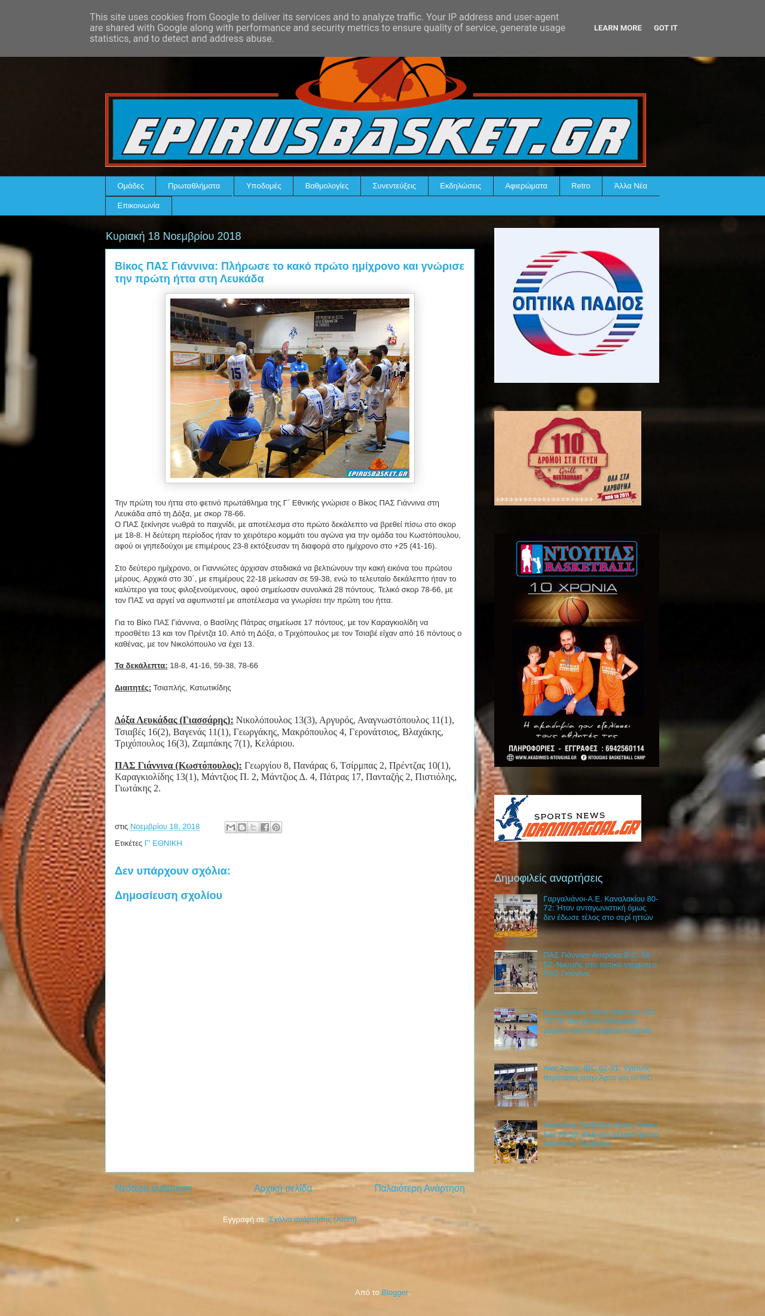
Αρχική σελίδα (283, 1188)
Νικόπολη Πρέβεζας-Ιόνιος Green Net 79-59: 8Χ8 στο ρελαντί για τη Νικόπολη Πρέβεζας (601, 1134)
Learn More (618, 27)
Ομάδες (131, 185)
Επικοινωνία (139, 205)
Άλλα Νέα (630, 185)
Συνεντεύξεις (395, 185)
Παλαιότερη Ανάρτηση (419, 1188)
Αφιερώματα (526, 185)
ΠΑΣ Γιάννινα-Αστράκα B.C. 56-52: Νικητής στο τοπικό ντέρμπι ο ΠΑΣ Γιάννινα (600, 964)
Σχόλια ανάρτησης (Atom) (313, 1219)
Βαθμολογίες (327, 185)
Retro (580, 185)
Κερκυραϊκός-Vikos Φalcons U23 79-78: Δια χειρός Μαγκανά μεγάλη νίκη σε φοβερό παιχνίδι (599, 1021)
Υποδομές (263, 185)
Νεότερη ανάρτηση (153, 1188)
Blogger (394, 1292)
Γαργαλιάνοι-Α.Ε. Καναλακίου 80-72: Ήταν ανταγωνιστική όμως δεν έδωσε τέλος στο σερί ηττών (600, 908)
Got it (666, 27)
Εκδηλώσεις (460, 185)
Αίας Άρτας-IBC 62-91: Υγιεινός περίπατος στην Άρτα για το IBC (598, 1073)
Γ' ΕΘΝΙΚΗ (163, 843)
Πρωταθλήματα (194, 185)
